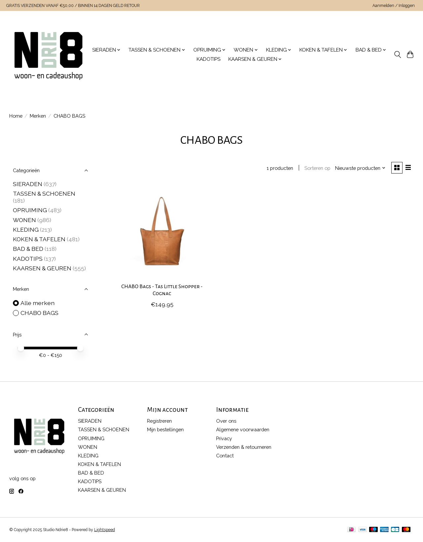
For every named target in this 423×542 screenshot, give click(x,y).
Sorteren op (317, 168)
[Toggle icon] (397, 54)
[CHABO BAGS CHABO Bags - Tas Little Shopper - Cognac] (162, 231)
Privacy (224, 438)
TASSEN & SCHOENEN (44, 193)
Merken (38, 116)
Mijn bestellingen (165, 429)
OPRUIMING (30, 210)
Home (15, 116)
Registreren (159, 421)
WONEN (24, 219)
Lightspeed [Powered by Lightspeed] (104, 529)
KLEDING (26, 229)
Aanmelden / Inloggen (393, 5)
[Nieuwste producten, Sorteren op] (360, 168)
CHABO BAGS (39, 312)
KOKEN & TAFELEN (39, 239)
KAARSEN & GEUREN (42, 268)
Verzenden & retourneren (243, 447)
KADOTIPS (208, 59)
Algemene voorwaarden (242, 429)
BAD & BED (28, 248)
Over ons (226, 421)
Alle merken (37, 302)
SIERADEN (27, 183)
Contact (225, 455)
